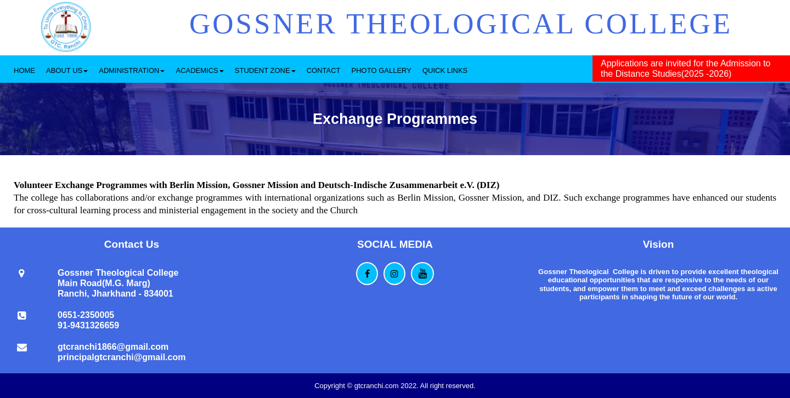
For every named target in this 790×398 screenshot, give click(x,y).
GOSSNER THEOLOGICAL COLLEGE (460, 23)
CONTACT (324, 70)
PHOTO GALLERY (381, 70)
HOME (24, 70)
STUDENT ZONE (265, 70)
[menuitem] (24, 69)
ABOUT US (67, 70)
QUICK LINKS (444, 70)
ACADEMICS (199, 70)
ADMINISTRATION (132, 70)
